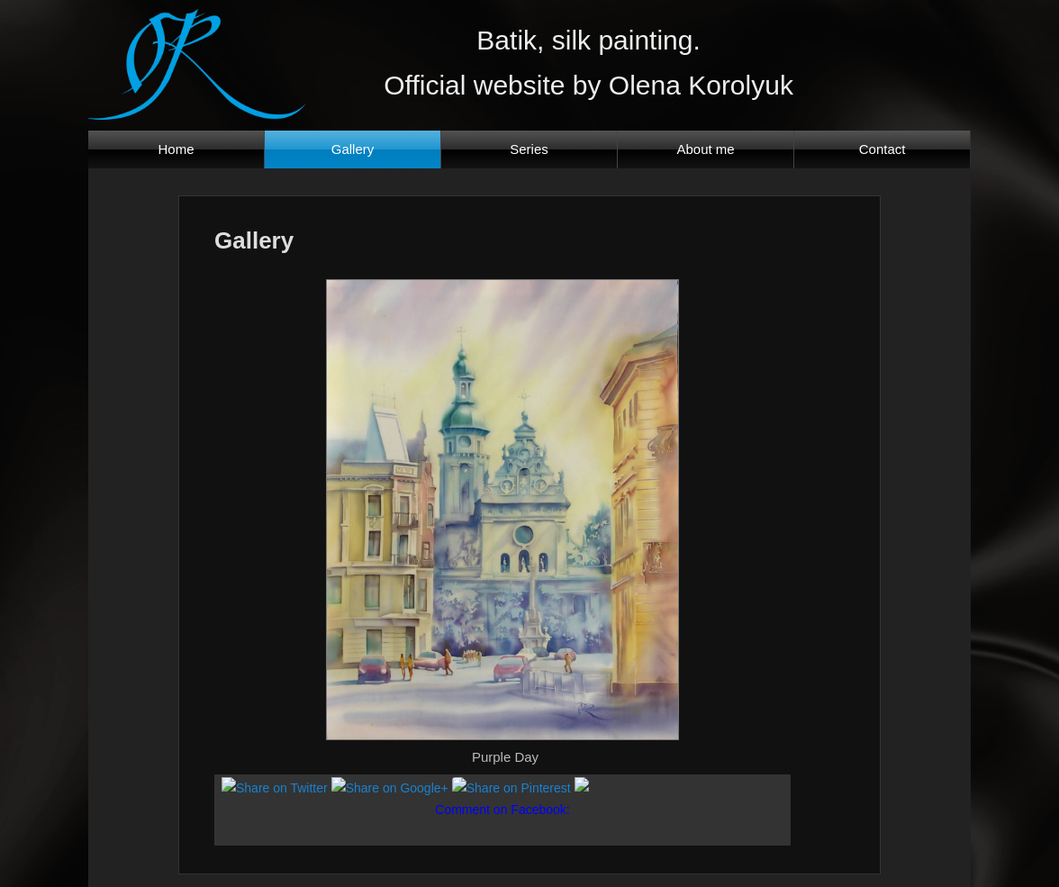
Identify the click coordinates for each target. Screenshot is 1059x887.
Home (176, 149)
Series (529, 149)
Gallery (353, 149)
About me (705, 149)
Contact (882, 149)
